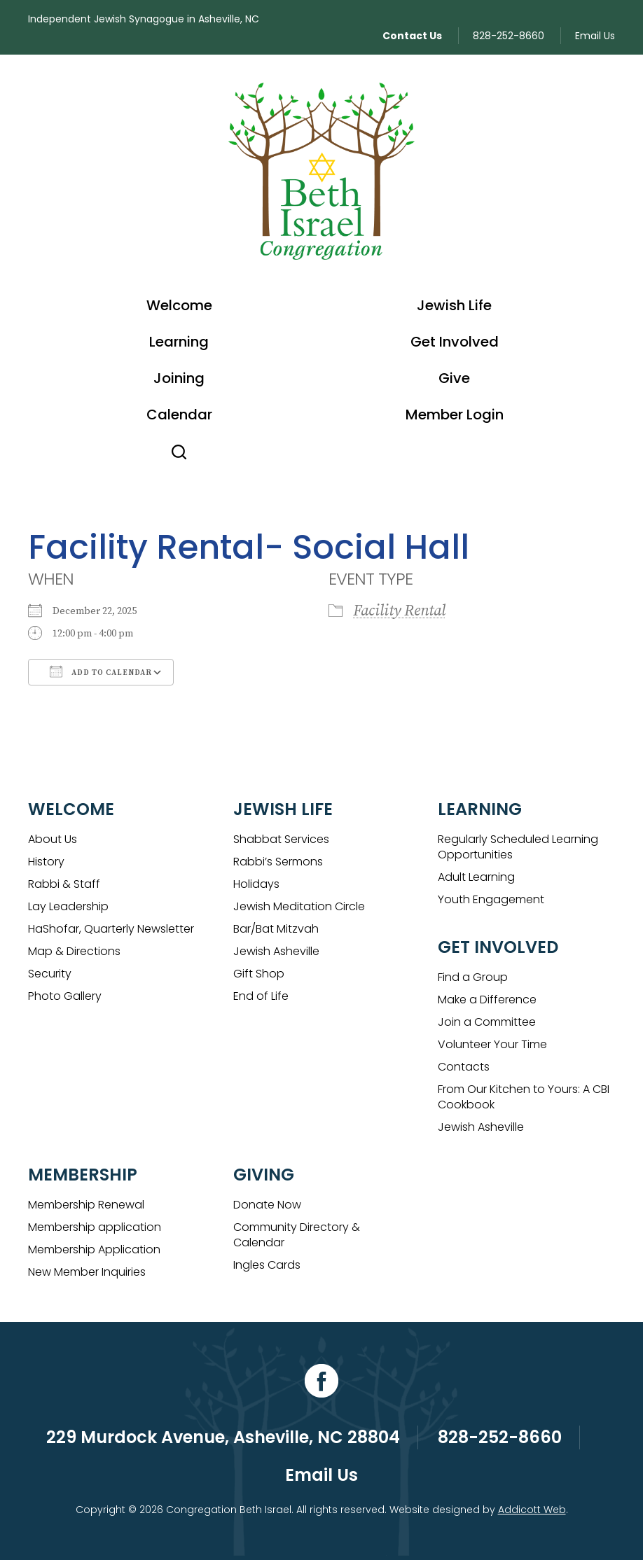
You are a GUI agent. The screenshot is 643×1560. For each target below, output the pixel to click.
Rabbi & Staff (64, 884)
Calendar (179, 414)
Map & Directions (74, 951)
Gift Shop (258, 974)
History (46, 862)
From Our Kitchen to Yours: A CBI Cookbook (523, 1097)
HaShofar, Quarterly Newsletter (111, 929)
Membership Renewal (86, 1205)
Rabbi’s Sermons (278, 862)
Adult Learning (476, 877)
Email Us (595, 36)
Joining (179, 378)
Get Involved (454, 341)
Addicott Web (532, 1510)
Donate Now (267, 1205)
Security (49, 974)
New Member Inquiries (87, 1272)
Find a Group (473, 977)
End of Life (261, 996)
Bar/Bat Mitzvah (276, 929)
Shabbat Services (281, 839)
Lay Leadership (68, 906)
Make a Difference (487, 999)
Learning (179, 341)
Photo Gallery (65, 996)
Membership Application (94, 1249)
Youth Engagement (491, 899)
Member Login (455, 414)
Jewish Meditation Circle (299, 906)
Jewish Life (454, 305)
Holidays (256, 884)
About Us (52, 839)
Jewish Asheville (276, 951)
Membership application (94, 1227)
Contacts (464, 1067)
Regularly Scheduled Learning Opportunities (518, 847)
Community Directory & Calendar (296, 1235)
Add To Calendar (101, 671)
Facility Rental (399, 610)
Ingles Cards (266, 1265)
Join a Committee (487, 1022)
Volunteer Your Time (492, 1044)
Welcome (179, 305)
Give (454, 378)
